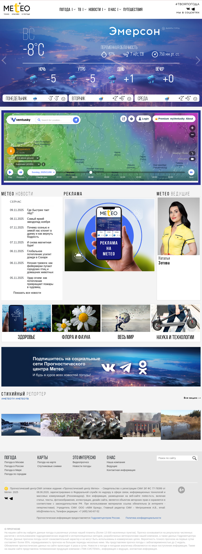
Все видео (190, 398)
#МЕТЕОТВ (22, 398)
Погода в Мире (13, 470)
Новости (95, 10)
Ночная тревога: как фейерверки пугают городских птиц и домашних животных (40, 268)
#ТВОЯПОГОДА (187, 4)
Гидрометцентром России (105, 517)
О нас (112, 10)
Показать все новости (27, 292)
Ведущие (112, 466)
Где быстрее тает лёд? (38, 212)
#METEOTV (8, 398)
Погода (65, 10)
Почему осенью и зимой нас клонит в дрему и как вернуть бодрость (40, 232)
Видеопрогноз (81, 462)
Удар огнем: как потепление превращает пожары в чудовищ (40, 282)
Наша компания (116, 462)
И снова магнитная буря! (39, 244)
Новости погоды (82, 466)
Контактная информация (121, 470)
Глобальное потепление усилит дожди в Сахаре (39, 254)
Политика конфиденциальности (143, 517)
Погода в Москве (14, 462)
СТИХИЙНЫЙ (23, 394)
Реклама (73, 194)
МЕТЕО (17, 194)
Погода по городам (15, 474)
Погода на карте (46, 462)
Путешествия (132, 10)
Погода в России (13, 466)
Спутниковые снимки (49, 466)
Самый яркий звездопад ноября (38, 220)
